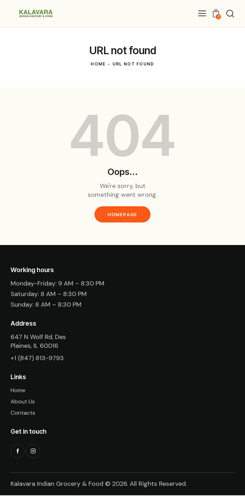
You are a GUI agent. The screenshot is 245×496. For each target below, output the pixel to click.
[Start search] (230, 13)
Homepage (122, 214)
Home (98, 64)
